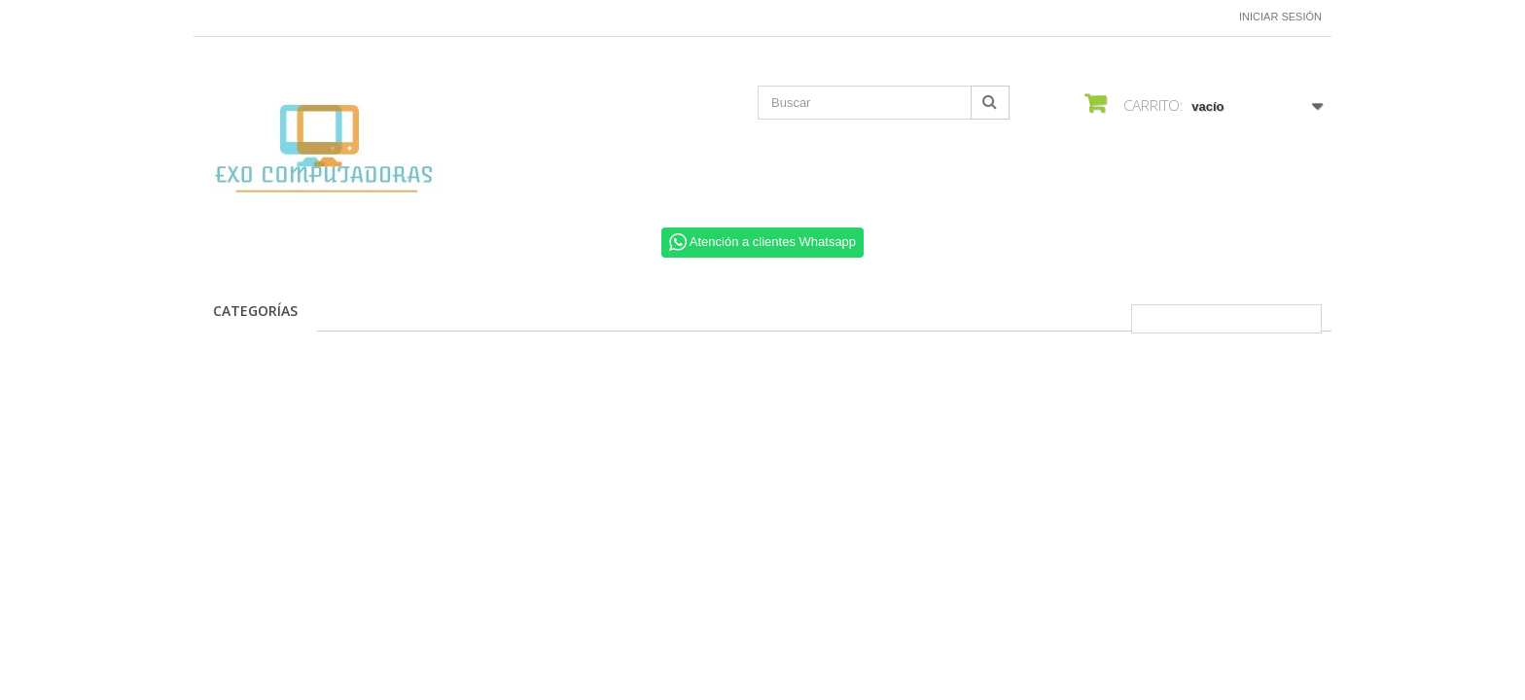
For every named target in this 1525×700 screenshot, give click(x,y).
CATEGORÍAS (255, 310)
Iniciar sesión (1280, 16)
